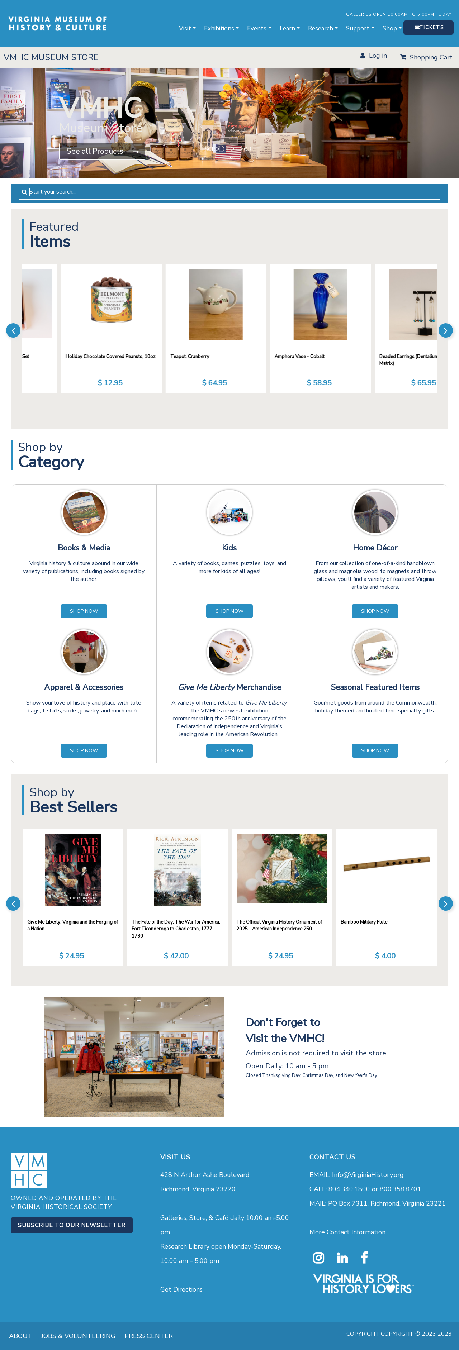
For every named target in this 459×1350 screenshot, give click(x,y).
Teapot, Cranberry (233, 356)
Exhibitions (219, 28)
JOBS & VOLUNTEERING (78, 1336)
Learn (287, 28)
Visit (185, 28)
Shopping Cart (431, 57)
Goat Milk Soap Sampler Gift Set (39, 356)
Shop (390, 28)
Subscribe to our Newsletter (72, 1225)
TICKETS (431, 27)
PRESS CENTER (148, 1336)
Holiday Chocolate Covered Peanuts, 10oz (154, 356)
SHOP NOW (84, 611)
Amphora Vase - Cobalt (343, 356)
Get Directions (181, 1289)
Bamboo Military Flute (364, 922)
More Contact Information (347, 1232)
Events (256, 28)
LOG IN (378, 55)
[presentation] (13, 330)
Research (320, 28)
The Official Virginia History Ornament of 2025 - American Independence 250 (279, 925)
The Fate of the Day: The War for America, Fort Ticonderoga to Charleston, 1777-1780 (176, 929)
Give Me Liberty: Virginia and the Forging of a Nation (72, 925)
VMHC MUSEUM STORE (51, 57)
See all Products (95, 151)
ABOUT (20, 1336)
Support (357, 28)
